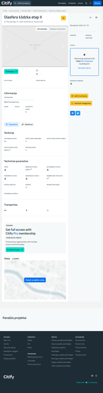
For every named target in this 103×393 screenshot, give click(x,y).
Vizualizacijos (42, 28)
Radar (30, 340)
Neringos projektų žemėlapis (62, 358)
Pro (29, 343)
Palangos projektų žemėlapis (62, 354)
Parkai (77, 351)
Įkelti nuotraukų (79, 95)
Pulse (30, 347)
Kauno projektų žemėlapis (61, 343)
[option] (35, 46)
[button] (7, 46)
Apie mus (7, 340)
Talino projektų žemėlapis (61, 365)
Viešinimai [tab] (27, 124)
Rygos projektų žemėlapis (61, 362)
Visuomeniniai (80, 354)
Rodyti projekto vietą (35, 280)
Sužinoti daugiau (15, 249)
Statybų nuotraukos (57, 28)
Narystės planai (84, 67)
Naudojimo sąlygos (11, 351)
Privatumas (8, 354)
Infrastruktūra (80, 347)
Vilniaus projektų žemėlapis (62, 340)
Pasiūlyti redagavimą (81, 103)
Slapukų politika (9, 358)
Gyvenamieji (80, 340)
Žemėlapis (62, 3)
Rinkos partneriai (34, 364)
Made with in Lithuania (86, 382)
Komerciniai (79, 343)
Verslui (97, 3)
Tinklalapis (11, 71)
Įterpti (15, 259)
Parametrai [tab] (11, 124)
